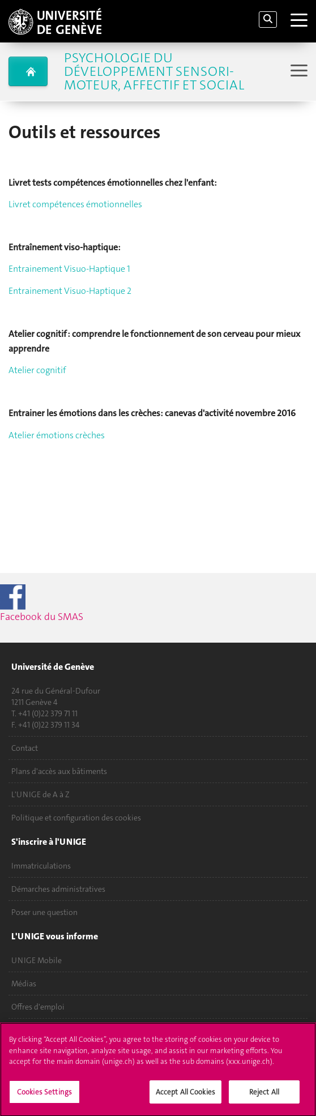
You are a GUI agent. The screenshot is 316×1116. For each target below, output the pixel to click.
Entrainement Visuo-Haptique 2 (69, 291)
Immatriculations (41, 866)
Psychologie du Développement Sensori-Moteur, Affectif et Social (154, 71)
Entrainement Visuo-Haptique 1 (69, 269)
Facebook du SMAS (62, 603)
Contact (24, 748)
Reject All (264, 1097)
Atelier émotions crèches (56, 435)
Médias (23, 983)
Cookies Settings (44, 1097)
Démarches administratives (58, 889)
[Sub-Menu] (298, 72)
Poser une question (44, 912)
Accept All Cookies (185, 1097)
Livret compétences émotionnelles (75, 204)
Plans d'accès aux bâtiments (59, 771)
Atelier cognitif (37, 370)
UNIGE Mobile (36, 960)
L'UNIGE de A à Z (40, 794)
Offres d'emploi (38, 1007)
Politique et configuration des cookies (76, 818)
